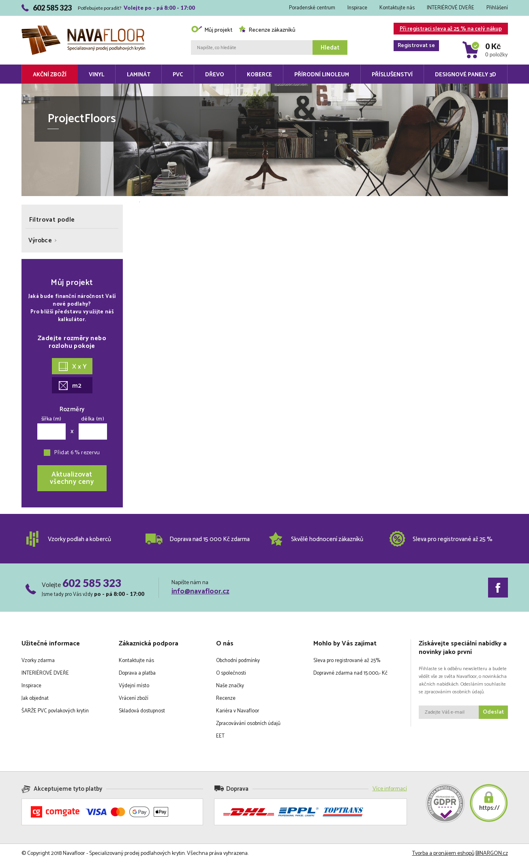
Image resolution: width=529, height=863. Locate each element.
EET (220, 736)
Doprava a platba (137, 673)
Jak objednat (35, 698)
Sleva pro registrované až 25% (346, 660)
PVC (178, 75)
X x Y (73, 366)
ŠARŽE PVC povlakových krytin (55, 711)
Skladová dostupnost (142, 711)
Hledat (330, 48)
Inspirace (357, 8)
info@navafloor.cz (200, 591)
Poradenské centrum (312, 8)
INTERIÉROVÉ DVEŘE (450, 8)
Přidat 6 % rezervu (77, 452)
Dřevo (214, 75)
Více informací (390, 789)
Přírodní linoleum (321, 75)
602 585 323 (91, 582)
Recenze (226, 698)
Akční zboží (49, 75)
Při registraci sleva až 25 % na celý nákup (448, 29)
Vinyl (96, 75)
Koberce (259, 75)
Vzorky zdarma (38, 660)
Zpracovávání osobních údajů (248, 723)
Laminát (138, 75)
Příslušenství (392, 75)
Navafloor (83, 29)
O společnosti (231, 673)
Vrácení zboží (133, 698)
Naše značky (230, 686)
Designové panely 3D (465, 75)
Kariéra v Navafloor (237, 711)
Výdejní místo (134, 686)
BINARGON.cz (491, 853)
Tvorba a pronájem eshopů (443, 853)
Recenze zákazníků (267, 30)
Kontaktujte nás (397, 8)
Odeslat (493, 712)
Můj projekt (211, 30)
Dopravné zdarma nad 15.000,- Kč (350, 673)
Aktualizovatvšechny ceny (72, 478)
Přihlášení (497, 8)
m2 (70, 385)
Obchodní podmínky (238, 660)
